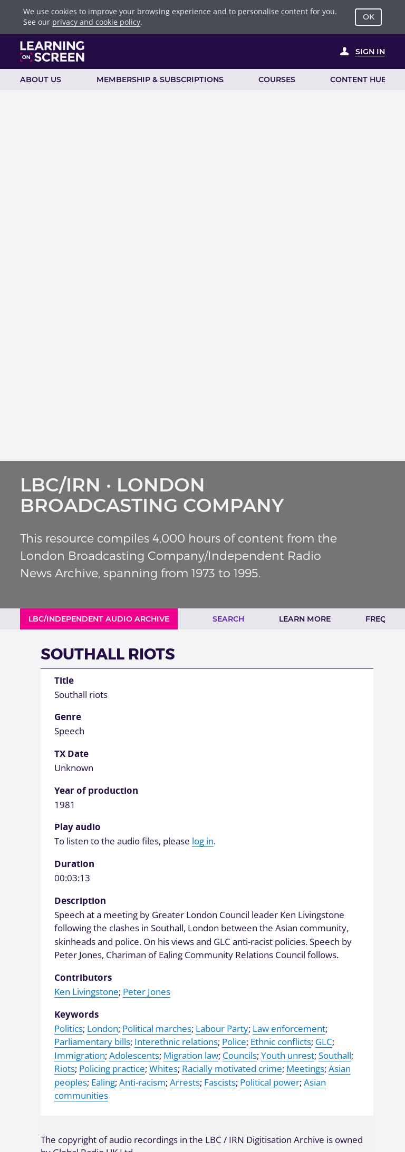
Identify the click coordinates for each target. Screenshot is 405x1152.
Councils (240, 1055)
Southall (335, 1055)
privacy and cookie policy (96, 22)
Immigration (79, 1055)
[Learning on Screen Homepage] (52, 51)
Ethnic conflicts (280, 1042)
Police (234, 1042)
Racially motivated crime (232, 1068)
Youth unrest (287, 1055)
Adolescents (134, 1055)
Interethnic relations (176, 1042)
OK (368, 17)
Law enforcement (289, 1028)
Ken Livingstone (86, 992)
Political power (270, 1082)
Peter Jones (146, 992)
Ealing (103, 1082)
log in (203, 841)
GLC (323, 1042)
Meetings (305, 1068)
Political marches (156, 1028)
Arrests (185, 1082)
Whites (163, 1068)
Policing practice (112, 1068)
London (102, 1028)
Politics (68, 1028)
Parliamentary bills (92, 1042)
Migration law (190, 1055)
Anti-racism (142, 1082)
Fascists (220, 1082)
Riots (64, 1068)
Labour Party (222, 1028)
